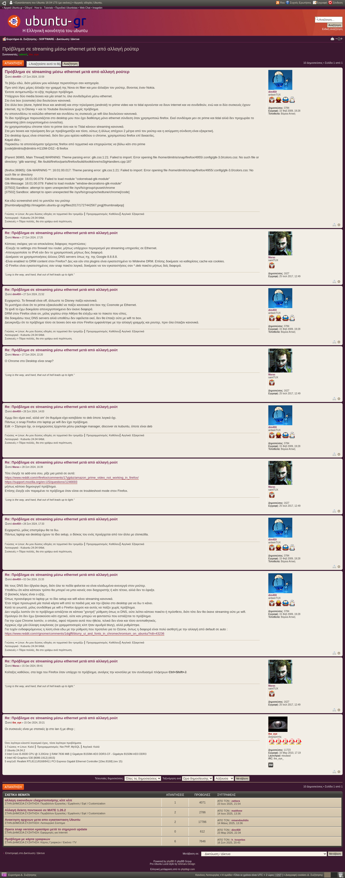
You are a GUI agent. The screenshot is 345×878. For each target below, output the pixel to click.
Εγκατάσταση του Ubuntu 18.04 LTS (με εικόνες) (43, 2)
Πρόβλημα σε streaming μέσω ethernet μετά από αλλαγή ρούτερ (70, 49)
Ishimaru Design (186, 864)
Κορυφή (339, 225)
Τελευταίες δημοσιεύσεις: (128, 778)
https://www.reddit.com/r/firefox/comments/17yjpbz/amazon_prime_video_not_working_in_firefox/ (72, 477)
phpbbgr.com (188, 869)
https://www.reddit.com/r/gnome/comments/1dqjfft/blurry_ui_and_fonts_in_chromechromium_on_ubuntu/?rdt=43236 (84, 633)
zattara (235, 800)
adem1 (23, 54)
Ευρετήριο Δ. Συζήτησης (21, 39)
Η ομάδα (227, 874)
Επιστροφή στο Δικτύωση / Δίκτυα (25, 853)
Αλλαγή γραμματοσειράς (339, 38)
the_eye (34, 54)
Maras (15, 237)
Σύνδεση (338, 2)
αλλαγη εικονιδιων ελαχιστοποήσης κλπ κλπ (38, 800)
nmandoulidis (240, 820)
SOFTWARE (46, 39)
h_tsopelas (238, 839)
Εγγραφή (322, 2)
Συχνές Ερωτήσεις (300, 2)
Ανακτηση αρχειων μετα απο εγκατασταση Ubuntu (42, 819)
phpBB (170, 861)
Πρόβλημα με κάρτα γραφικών (27, 839)
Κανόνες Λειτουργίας (207, 874)
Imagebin (97, 7)
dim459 (16, 76)
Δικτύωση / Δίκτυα (68, 39)
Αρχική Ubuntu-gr (13, 7)
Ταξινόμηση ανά (187, 778)
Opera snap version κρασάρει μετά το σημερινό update (46, 829)
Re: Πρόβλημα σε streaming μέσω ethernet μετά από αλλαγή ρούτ (61, 233)
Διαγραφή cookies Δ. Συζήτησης (304, 874)
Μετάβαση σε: (191, 853)
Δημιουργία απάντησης (13, 63)
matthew (236, 810)
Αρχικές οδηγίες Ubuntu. (88, 2)
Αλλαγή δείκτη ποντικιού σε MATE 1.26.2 (35, 810)
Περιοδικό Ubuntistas (66, 7)
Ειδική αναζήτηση (332, 29)
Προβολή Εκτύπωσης (332, 38)
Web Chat (85, 7)
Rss (282, 2)
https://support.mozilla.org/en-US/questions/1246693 (41, 482)
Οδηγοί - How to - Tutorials (39, 7)
